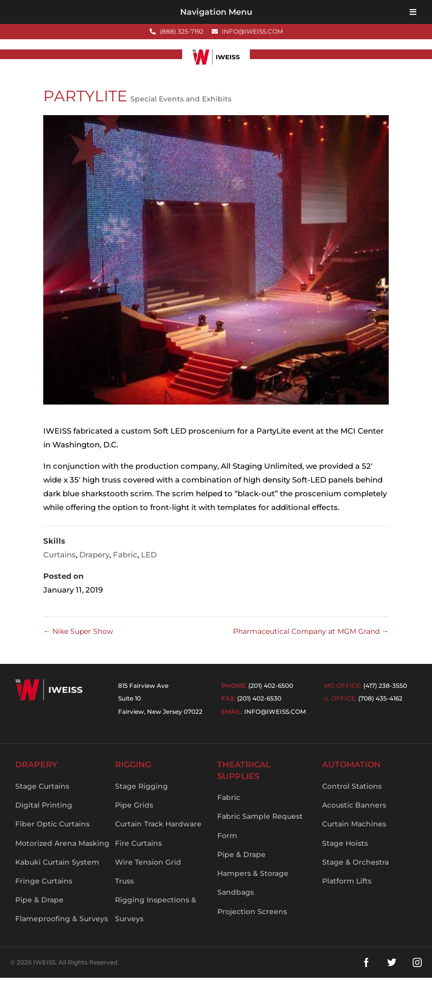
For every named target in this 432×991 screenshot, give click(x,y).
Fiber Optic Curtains (52, 837)
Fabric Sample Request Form (260, 839)
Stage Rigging (141, 799)
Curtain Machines (354, 837)
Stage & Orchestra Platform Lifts (355, 885)
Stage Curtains (42, 799)
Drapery (94, 568)
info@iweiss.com (275, 725)
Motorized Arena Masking (62, 856)
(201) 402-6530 (259, 712)
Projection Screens (252, 924)
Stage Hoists (345, 856)
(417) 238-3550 (385, 699)
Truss (124, 894)
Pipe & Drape (39, 913)
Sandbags (235, 905)
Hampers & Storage (253, 887)
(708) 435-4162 (380, 712)
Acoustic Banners (354, 818)
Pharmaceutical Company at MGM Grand (311, 644)
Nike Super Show (78, 644)
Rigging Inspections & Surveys (155, 923)
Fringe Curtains (43, 894)
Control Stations (352, 799)
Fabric (125, 568)
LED (149, 568)
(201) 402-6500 (270, 699)
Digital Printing (43, 818)
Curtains (59, 568)
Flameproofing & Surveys (61, 932)
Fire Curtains (138, 856)
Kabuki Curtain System (57, 875)
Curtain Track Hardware (158, 837)
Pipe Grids (134, 818)
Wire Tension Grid (148, 875)
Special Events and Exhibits (181, 112)
